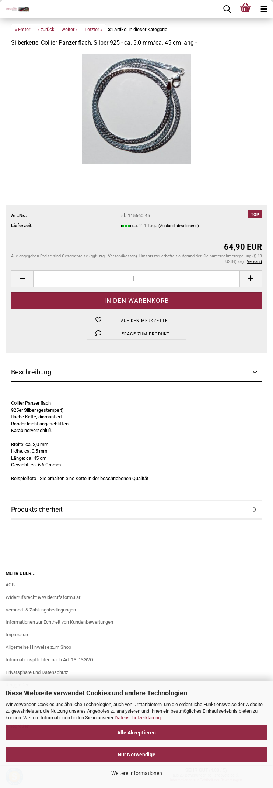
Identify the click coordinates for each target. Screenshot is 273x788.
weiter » (70, 29)
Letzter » (93, 29)
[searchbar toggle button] (227, 9)
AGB (10, 584)
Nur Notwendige (136, 754)
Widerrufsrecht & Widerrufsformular (43, 597)
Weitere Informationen (136, 773)
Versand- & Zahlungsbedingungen (41, 610)
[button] (22, 278)
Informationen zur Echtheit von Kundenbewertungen (59, 622)
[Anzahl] (136, 278)
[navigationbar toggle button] (264, 9)
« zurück (46, 29)
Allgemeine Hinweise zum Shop (38, 647)
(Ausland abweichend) (178, 225)
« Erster (22, 29)
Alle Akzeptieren (136, 733)
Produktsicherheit (37, 509)
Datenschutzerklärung (138, 717)
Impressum (17, 634)
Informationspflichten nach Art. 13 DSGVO (49, 659)
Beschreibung (31, 372)
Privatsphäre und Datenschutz (37, 672)
